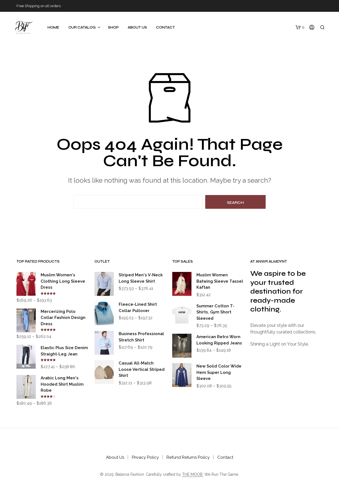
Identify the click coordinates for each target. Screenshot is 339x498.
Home (53, 27)
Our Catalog (82, 27)
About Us (137, 27)
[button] (300, 27)
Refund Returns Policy (188, 457)
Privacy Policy (145, 457)
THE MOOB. (192, 474)
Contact (165, 27)
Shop (113, 27)
